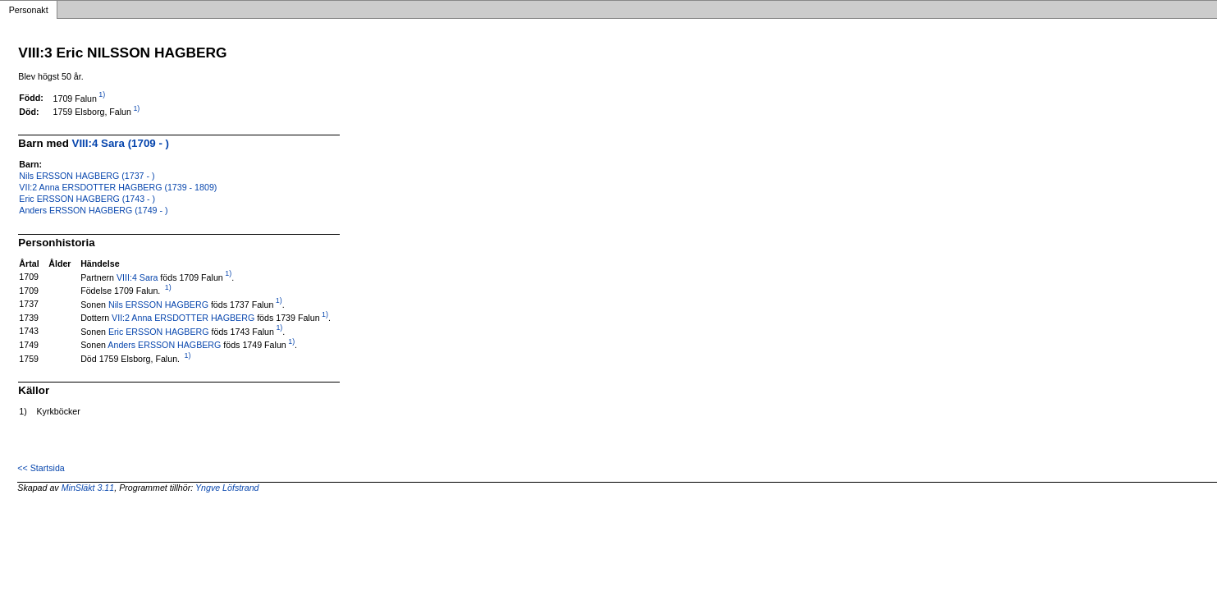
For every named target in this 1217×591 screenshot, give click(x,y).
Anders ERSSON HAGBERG (164, 345)
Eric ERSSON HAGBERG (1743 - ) (87, 199)
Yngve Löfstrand (227, 487)
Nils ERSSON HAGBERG (158, 304)
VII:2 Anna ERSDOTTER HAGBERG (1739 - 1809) (118, 187)
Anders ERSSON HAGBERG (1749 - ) (93, 210)
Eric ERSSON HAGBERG (158, 331)
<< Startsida (40, 468)
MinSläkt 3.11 (88, 487)
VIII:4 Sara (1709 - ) (121, 143)
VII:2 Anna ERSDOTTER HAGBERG (183, 318)
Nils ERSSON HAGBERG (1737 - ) (86, 176)
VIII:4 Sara (137, 277)
